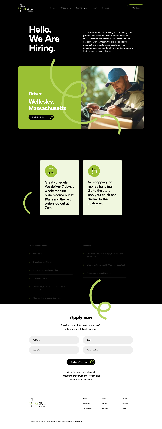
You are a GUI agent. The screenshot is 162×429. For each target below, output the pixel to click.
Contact (105, 408)
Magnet (69, 421)
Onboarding (86, 403)
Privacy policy (77, 421)
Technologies (87, 408)
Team (104, 398)
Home (85, 398)
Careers (104, 403)
